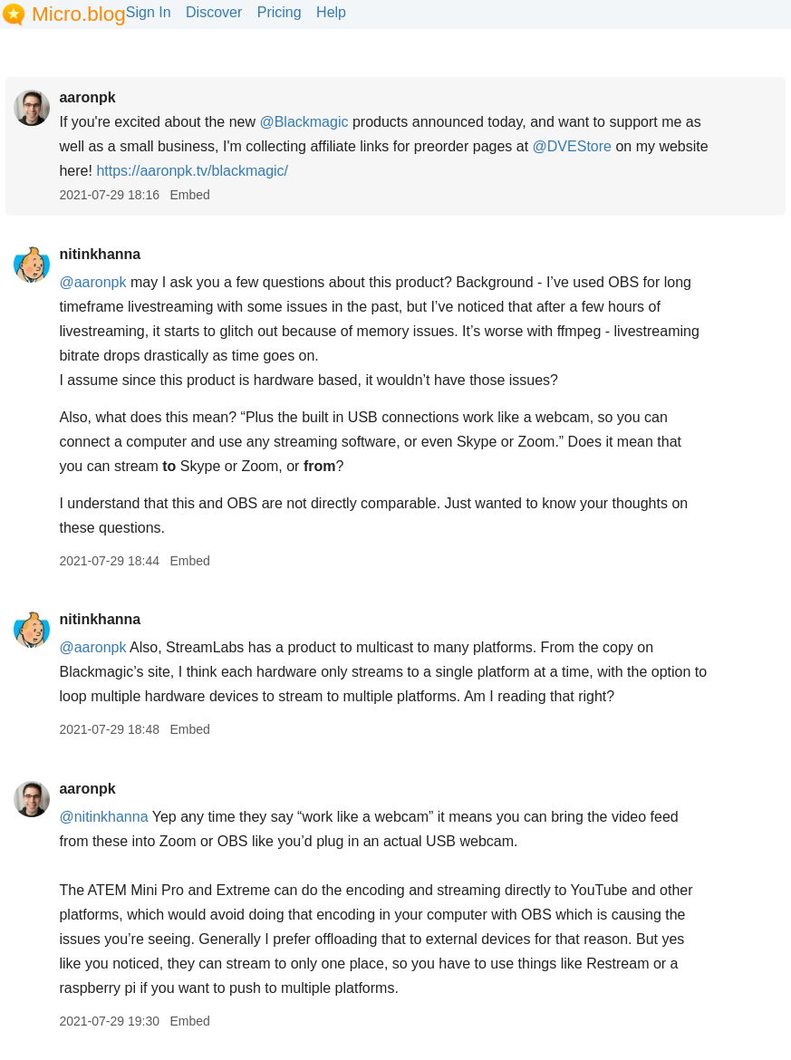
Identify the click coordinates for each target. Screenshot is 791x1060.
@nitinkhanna (103, 816)
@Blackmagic (303, 122)
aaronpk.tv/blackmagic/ (192, 170)
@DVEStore (572, 146)
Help (331, 12)
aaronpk (87, 97)
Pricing (279, 12)
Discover (214, 12)
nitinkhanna (99, 254)
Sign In (148, 12)
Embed (189, 195)
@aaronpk (92, 282)
